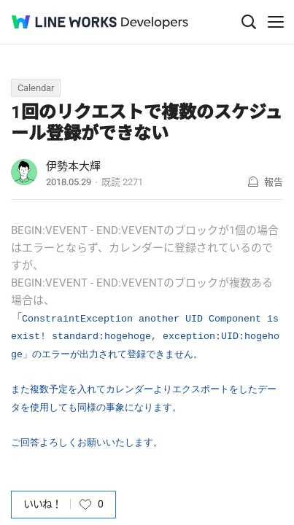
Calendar (36, 87)
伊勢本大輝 (73, 166)
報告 (273, 181)
